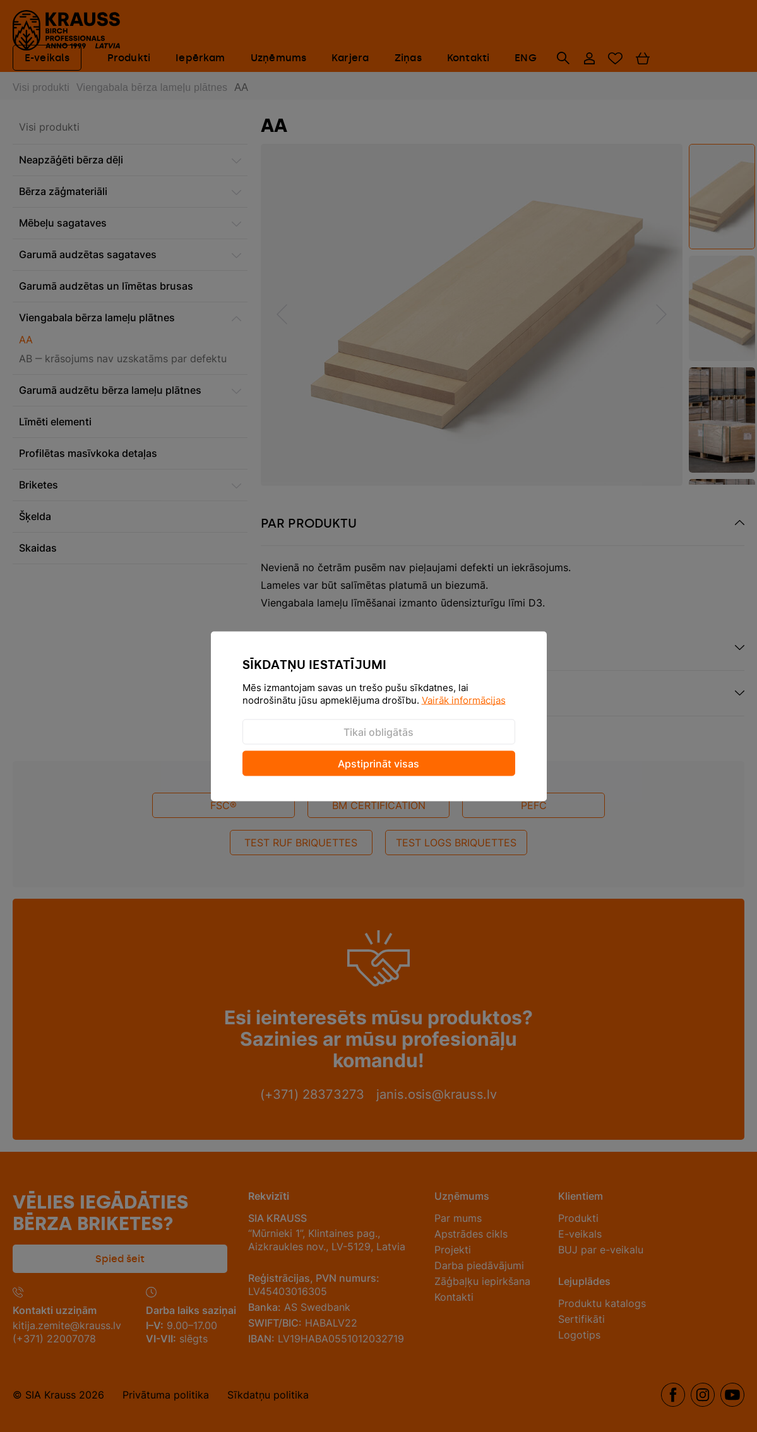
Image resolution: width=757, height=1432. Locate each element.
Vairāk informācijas (464, 700)
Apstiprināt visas (378, 763)
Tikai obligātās (378, 731)
